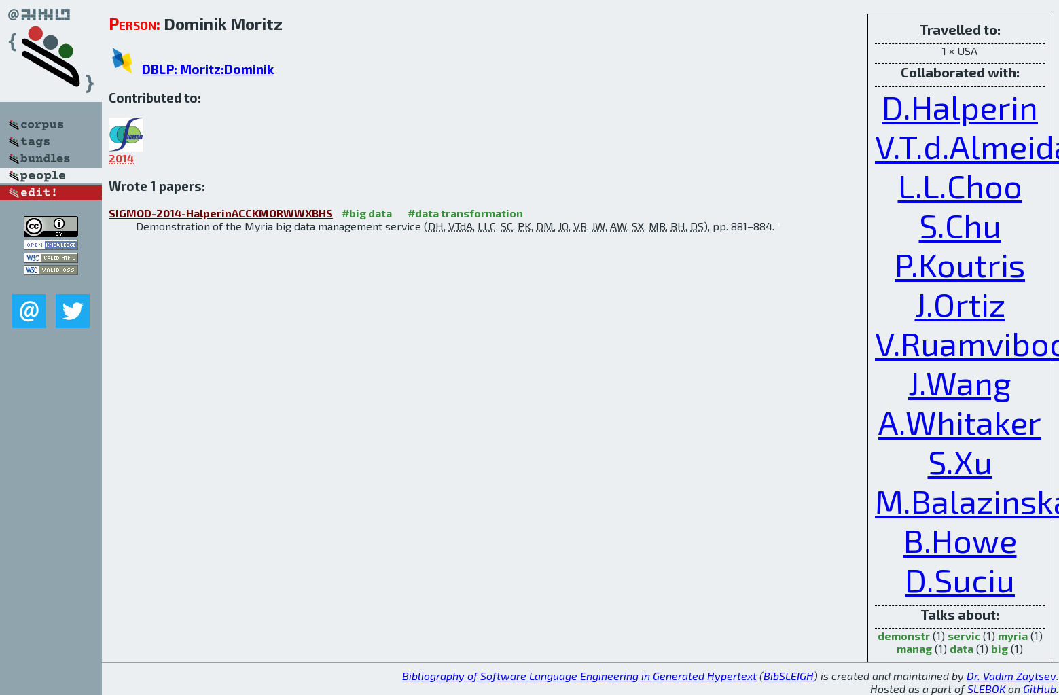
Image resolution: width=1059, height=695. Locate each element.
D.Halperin (960, 106)
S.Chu (960, 225)
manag (914, 648)
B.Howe (960, 540)
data (961, 648)
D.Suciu (960, 579)
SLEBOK (986, 688)
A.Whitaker (959, 422)
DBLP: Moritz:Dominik (208, 69)
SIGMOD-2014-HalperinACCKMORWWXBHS (221, 213)
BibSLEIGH (789, 675)
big (999, 648)
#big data (367, 213)
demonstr (904, 635)
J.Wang (959, 382)
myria (1013, 635)
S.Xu (960, 461)
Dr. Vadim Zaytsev (1011, 675)
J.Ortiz (960, 303)
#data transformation (465, 213)
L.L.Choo (960, 185)
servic (964, 635)
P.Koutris (960, 264)
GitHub (1039, 688)
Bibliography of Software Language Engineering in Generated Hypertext (579, 675)
